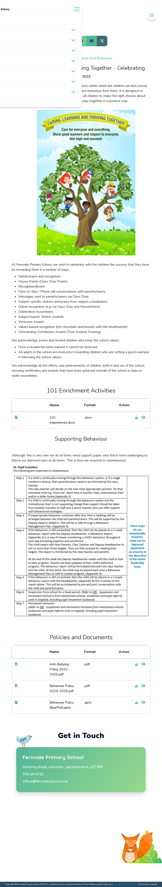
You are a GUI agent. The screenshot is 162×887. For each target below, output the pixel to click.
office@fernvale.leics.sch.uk (45, 781)
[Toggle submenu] (73, 30)
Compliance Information (125, 884)
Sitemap (107, 884)
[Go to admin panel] (148, 884)
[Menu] (152, 15)
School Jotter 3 (76, 884)
